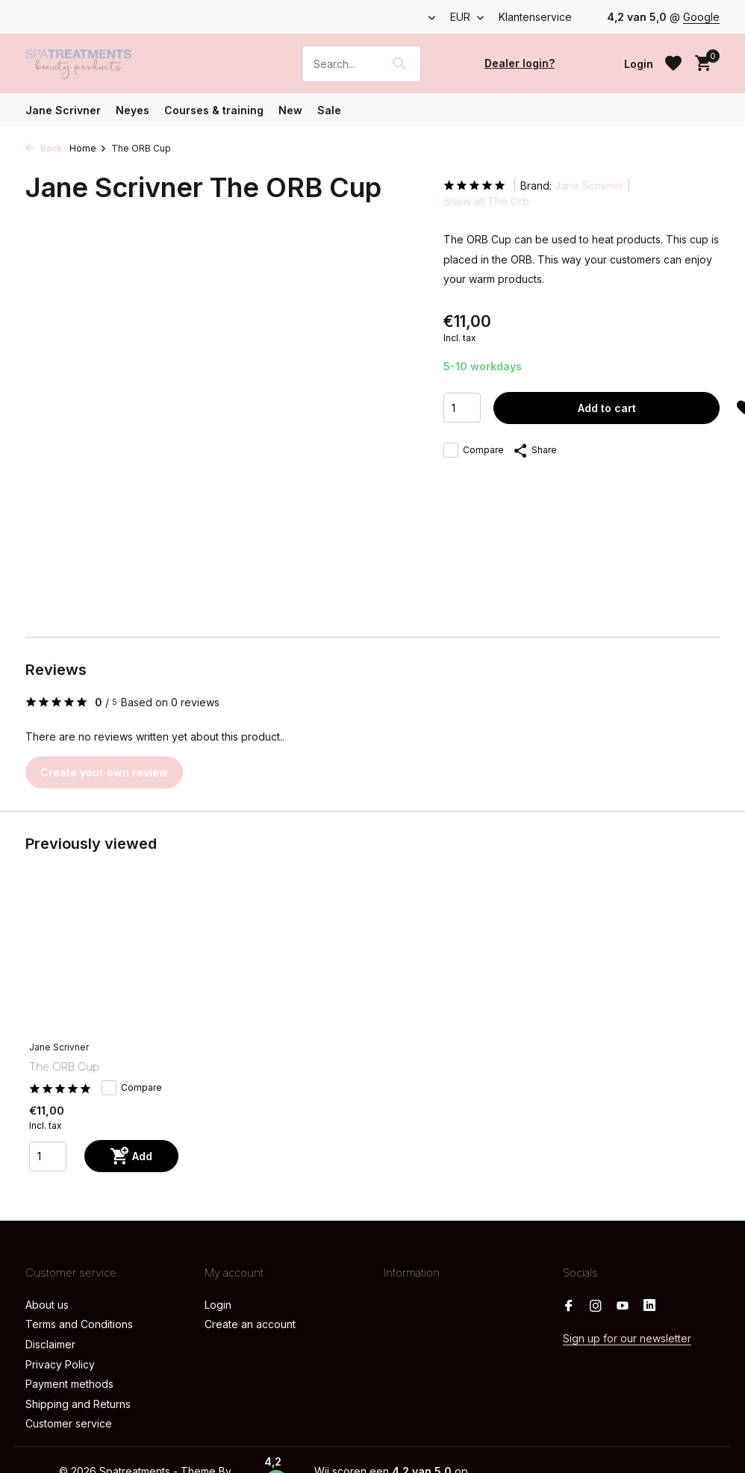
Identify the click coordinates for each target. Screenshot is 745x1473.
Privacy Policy (60, 1364)
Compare (473, 450)
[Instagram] (596, 1306)
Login (218, 1304)
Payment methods (69, 1383)
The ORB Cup (64, 1066)
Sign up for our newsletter (627, 1338)
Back (43, 148)
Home (88, 148)
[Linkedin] (649, 1306)
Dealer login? (519, 63)
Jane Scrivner (63, 110)
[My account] (638, 63)
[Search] (361, 64)
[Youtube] (623, 1306)
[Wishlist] (673, 63)
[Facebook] (569, 1306)
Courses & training (214, 110)
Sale (329, 110)
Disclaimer (50, 1344)
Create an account (250, 1324)
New (290, 110)
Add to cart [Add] (607, 408)
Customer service (68, 1423)
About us (47, 1304)
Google (701, 16)
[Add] (131, 1156)
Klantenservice (535, 16)
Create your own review (104, 772)
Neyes (132, 110)
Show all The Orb (486, 201)
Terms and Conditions (79, 1324)
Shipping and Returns (78, 1404)
